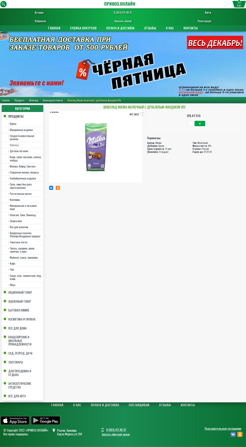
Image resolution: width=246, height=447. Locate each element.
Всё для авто (17, 396)
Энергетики (16, 221)
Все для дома (17, 328)
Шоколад (33, 100)
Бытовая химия (18, 310)
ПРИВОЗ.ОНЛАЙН (119, 4)
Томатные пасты (18, 242)
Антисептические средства (19, 385)
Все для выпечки (19, 227)
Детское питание (19, 151)
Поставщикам (139, 405)
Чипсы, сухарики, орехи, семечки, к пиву (22, 250)
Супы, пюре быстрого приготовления (21, 186)
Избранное (47, 21)
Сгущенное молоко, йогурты (24, 172)
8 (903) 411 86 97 (123, 12)
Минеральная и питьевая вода (23, 207)
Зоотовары (15, 362)
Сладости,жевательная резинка (22, 137)
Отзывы (150, 28)
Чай (12, 270)
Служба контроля (83, 28)
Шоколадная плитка (53, 100)
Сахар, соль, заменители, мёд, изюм (25, 277)
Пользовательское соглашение (223, 428)
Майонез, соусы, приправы (24, 258)
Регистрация (197, 21)
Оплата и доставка (120, 28)
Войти (201, 12)
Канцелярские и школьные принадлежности (19, 340)
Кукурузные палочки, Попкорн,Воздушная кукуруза (25, 234)
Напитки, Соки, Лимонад (23, 215)
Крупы (13, 124)
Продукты (19, 100)
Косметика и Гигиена (21, 319)
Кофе (12, 264)
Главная (54, 28)
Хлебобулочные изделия (23, 178)
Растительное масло (20, 194)
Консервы (15, 200)
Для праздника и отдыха (19, 373)
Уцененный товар (19, 301)
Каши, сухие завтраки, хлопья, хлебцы (25, 158)
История (46, 12)
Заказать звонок (123, 21)
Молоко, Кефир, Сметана (22, 166)
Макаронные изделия (21, 130)
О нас (170, 28)
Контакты (191, 28)
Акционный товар (20, 292)
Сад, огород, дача (20, 353)
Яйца (12, 285)
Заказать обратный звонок (116, 434)
